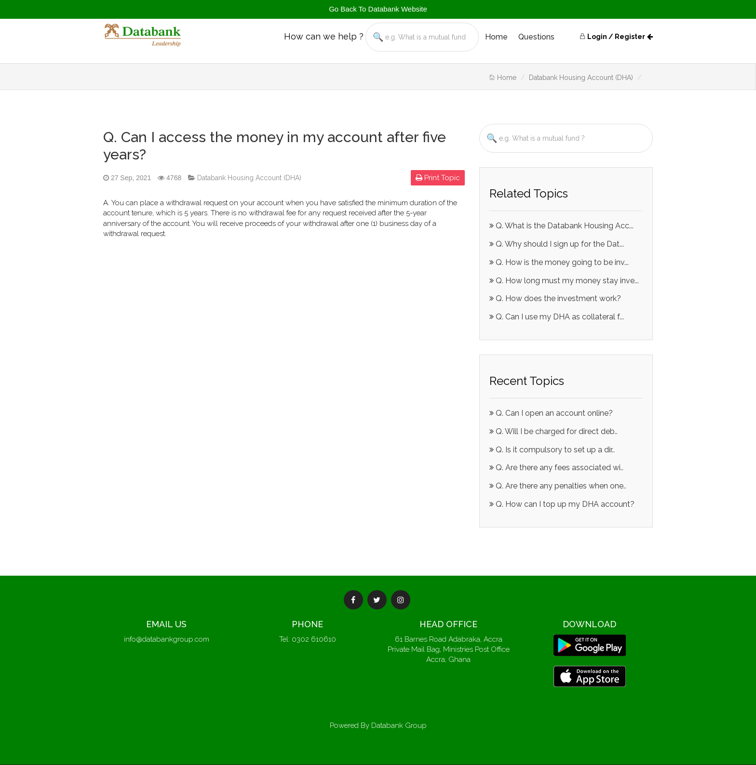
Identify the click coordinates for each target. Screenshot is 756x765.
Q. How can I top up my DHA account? (561, 504)
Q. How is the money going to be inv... (559, 262)
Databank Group (399, 725)
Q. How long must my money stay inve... (564, 280)
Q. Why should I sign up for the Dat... (556, 244)
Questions (536, 36)
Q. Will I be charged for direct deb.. (553, 431)
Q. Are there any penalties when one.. (557, 485)
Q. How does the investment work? (555, 298)
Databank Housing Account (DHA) (581, 77)
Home (496, 36)
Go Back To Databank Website (378, 9)
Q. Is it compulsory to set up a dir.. (552, 449)
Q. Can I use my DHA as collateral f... (556, 316)
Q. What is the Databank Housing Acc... (561, 225)
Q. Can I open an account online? (551, 413)
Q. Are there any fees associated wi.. (556, 467)
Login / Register (612, 36)
